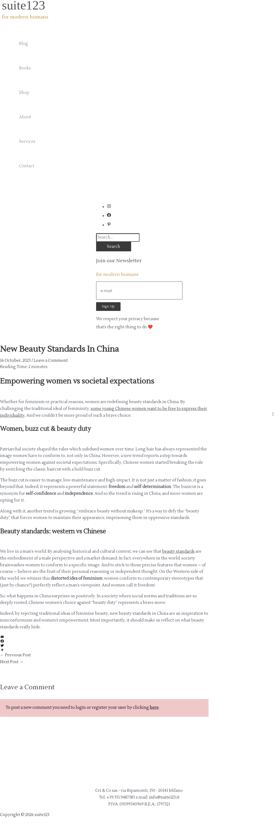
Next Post (11, 662)
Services (27, 141)
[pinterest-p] (109, 225)
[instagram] (110, 206)
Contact (26, 166)
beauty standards (178, 551)
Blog (23, 43)
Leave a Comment (51, 360)
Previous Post (15, 655)
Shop (24, 92)
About (25, 117)
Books (25, 68)
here (154, 707)
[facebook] (110, 215)
